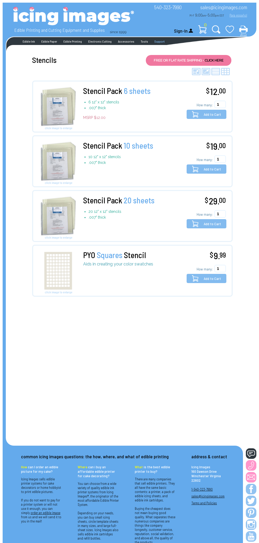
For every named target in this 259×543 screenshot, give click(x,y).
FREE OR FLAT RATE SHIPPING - (188, 60)
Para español (238, 15)
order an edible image (45, 513)
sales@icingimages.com (223, 7)
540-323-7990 (168, 7)
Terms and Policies (204, 503)
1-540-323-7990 (202, 489)
